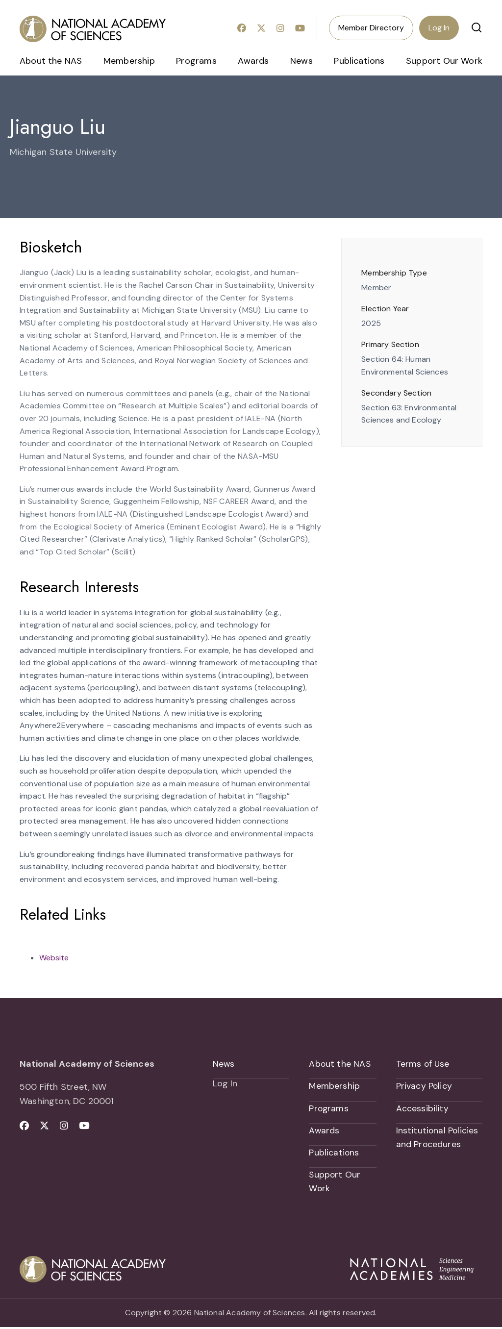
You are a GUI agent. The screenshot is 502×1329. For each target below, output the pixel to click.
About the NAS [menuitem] (51, 61)
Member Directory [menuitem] (371, 28)
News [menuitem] (301, 61)
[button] (476, 27)
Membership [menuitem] (129, 61)
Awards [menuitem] (253, 61)
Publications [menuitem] (359, 61)
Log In (439, 28)
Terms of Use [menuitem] (423, 1064)
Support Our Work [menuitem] (444, 61)
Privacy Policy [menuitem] (424, 1086)
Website (54, 958)
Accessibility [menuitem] (422, 1109)
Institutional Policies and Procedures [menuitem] (437, 1139)
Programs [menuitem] (196, 61)
